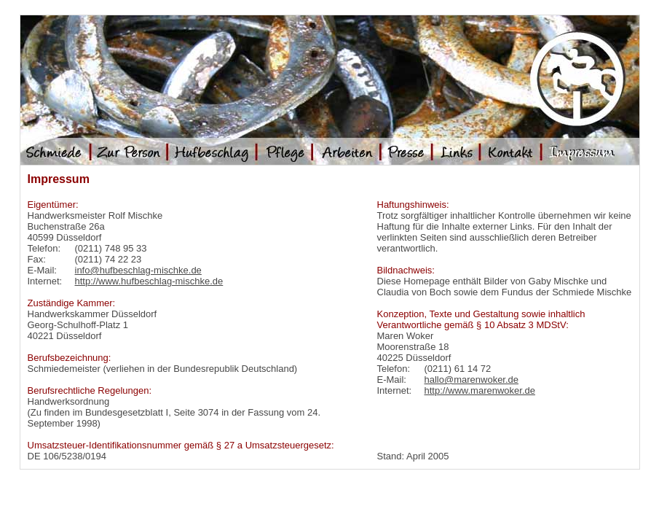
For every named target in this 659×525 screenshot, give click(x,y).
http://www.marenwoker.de (480, 390)
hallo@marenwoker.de (472, 379)
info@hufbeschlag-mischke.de (138, 270)
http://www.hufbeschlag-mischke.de (149, 281)
